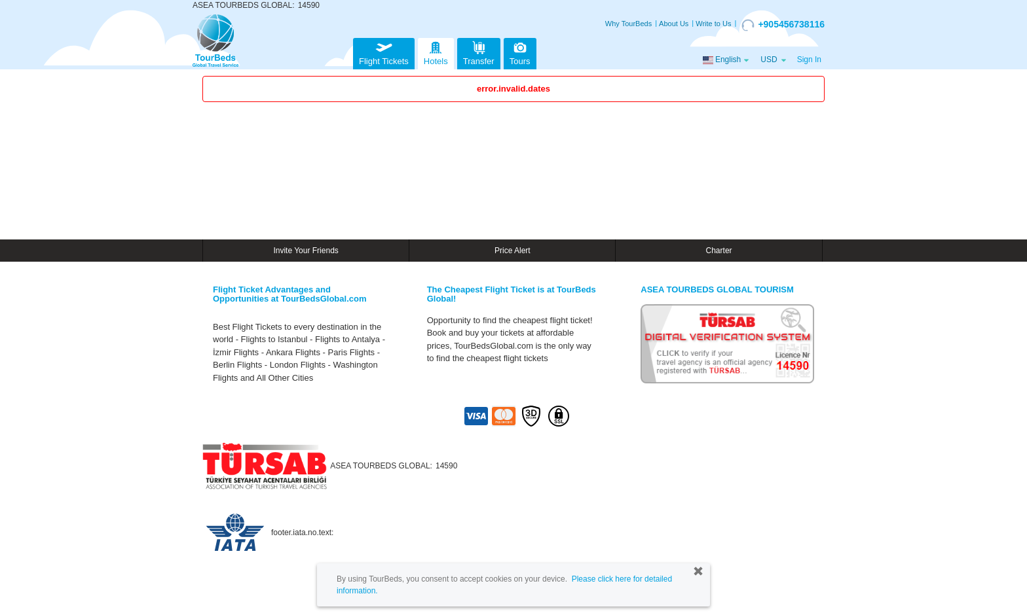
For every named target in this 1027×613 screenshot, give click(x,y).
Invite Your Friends (305, 250)
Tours (520, 52)
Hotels (436, 52)
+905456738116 (783, 25)
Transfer (479, 52)
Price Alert (513, 250)
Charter (719, 250)
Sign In (809, 59)
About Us (673, 23)
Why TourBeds (628, 23)
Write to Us (713, 23)
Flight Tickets (384, 52)
